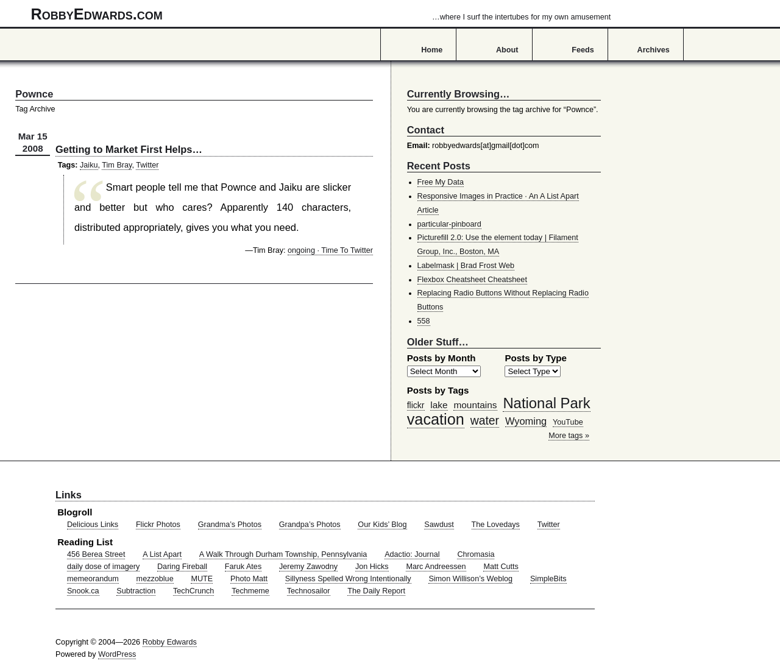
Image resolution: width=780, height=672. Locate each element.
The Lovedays (496, 524)
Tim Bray (117, 165)
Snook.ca (83, 591)
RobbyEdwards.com (321, 14)
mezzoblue (155, 579)
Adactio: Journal (412, 554)
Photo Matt (249, 579)
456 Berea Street (96, 554)
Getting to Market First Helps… (128, 149)
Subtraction (135, 591)
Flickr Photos (158, 524)
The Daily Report (376, 591)
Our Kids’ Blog (382, 524)
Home (431, 50)
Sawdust (438, 524)
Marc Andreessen (436, 566)
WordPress (117, 654)
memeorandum (93, 579)
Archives (653, 50)
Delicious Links (92, 524)
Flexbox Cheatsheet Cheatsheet (472, 279)
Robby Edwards (170, 642)
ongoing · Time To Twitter (330, 250)
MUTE (202, 579)
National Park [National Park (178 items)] (546, 403)
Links (68, 494)
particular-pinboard (449, 224)
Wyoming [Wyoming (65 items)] (526, 421)
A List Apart (162, 554)
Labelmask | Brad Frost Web (466, 265)
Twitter (147, 165)
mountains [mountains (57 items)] (475, 405)
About (507, 50)
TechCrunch (193, 591)
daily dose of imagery (103, 566)
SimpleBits (548, 579)
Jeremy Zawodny (308, 566)
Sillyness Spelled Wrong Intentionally (348, 579)
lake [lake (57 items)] (438, 405)
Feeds (583, 50)
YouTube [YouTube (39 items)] (568, 422)
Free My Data (440, 182)
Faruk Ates (243, 566)
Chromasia (475, 554)
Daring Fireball (182, 566)
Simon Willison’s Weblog (470, 579)
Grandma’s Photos (229, 524)
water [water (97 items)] (484, 420)
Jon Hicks (372, 566)
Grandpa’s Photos (310, 524)
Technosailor (308, 591)
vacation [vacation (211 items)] (435, 419)
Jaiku (89, 165)
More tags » (568, 435)
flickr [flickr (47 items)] (416, 405)
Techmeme (250, 591)
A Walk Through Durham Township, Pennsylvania (283, 554)
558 (423, 321)
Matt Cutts (501, 566)
